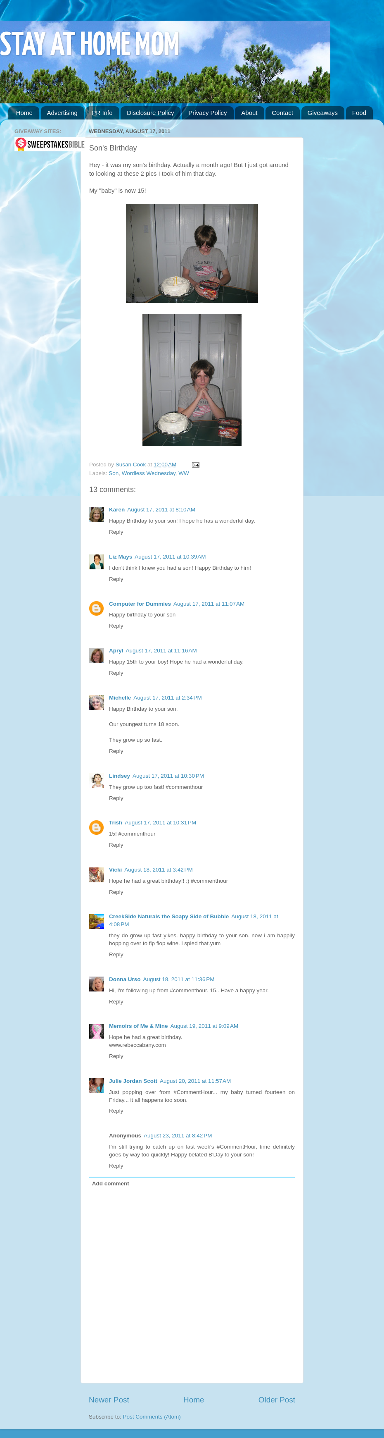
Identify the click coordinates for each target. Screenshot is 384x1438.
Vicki (115, 870)
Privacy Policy (207, 112)
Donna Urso (125, 979)
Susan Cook (131, 464)
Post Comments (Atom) (152, 1417)
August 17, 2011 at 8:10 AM (161, 509)
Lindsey (119, 776)
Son (114, 473)
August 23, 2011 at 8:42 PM (178, 1135)
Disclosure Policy (150, 112)
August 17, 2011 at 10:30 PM (168, 776)
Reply (116, 532)
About (249, 112)
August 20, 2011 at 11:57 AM (195, 1081)
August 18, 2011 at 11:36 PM (179, 979)
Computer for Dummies (140, 604)
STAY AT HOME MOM (90, 46)
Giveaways (323, 112)
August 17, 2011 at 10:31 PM (160, 822)
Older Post (276, 1399)
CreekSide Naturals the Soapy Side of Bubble (169, 916)
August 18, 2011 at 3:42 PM (158, 870)
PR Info (102, 112)
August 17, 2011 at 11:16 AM (161, 650)
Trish (115, 822)
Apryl (116, 650)
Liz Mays (120, 557)
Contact (282, 112)
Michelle (120, 698)
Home (24, 112)
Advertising (62, 112)
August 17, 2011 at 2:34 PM (167, 698)
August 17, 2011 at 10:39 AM (170, 557)
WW (183, 473)
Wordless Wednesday (148, 473)
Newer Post (109, 1399)
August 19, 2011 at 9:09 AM (205, 1026)
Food (359, 112)
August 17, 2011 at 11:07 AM (208, 604)
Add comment (110, 1183)
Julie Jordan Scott (133, 1081)
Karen (117, 509)
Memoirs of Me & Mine (138, 1026)
